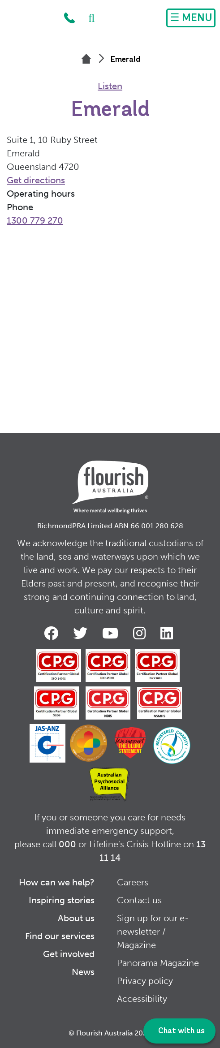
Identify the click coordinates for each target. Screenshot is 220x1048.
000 (67, 844)
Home (30, 20)
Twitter (82, 633)
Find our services (60, 936)
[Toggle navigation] (191, 18)
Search (87, 18)
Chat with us (180, 1031)
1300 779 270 (69, 18)
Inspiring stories (62, 900)
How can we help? (57, 882)
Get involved (69, 954)
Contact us (139, 900)
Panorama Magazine (158, 962)
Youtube (112, 633)
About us (76, 918)
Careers (132, 882)
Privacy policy (145, 980)
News (83, 971)
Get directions (36, 180)
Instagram (141, 633)
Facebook (53, 633)
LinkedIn (168, 633)
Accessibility (142, 998)
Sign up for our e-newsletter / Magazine (153, 931)
